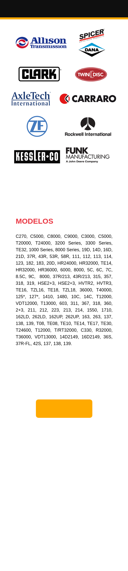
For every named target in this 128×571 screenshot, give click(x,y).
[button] (64, 9)
